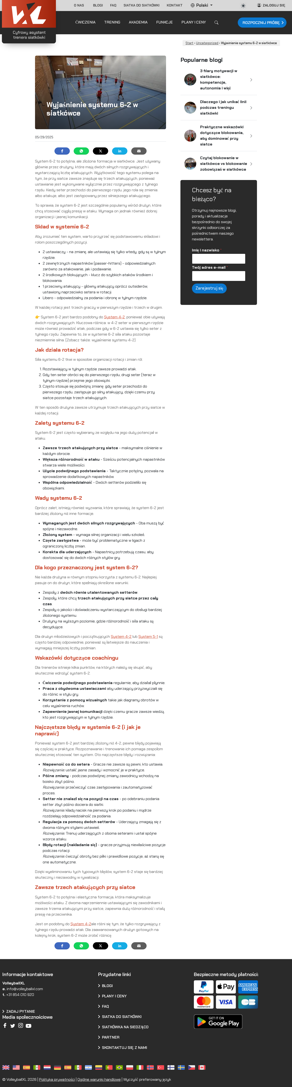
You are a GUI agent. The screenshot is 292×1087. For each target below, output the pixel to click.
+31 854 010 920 (20, 994)
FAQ (113, 5)
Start (189, 43)
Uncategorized (207, 43)
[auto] (243, 5)
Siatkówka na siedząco (125, 1026)
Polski (199, 5)
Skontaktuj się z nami (124, 1047)
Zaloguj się (271, 5)
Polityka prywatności (57, 1079)
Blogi (98, 5)
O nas (80, 5)
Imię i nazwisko (206, 250)
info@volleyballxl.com (25, 988)
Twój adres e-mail (210, 267)
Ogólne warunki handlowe (99, 1079)
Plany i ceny (114, 996)
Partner (110, 1037)
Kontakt (175, 5)
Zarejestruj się (209, 288)
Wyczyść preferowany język (147, 1079)
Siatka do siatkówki (142, 5)
